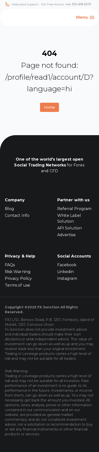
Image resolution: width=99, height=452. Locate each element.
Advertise (66, 235)
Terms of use (17, 285)
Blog (9, 208)
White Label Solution (69, 218)
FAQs (10, 265)
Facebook (67, 265)
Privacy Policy (18, 278)
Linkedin (65, 271)
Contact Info (17, 215)
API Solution (69, 228)
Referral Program (74, 208)
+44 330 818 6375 (78, 4)
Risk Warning (18, 271)
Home (49, 107)
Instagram (67, 278)
